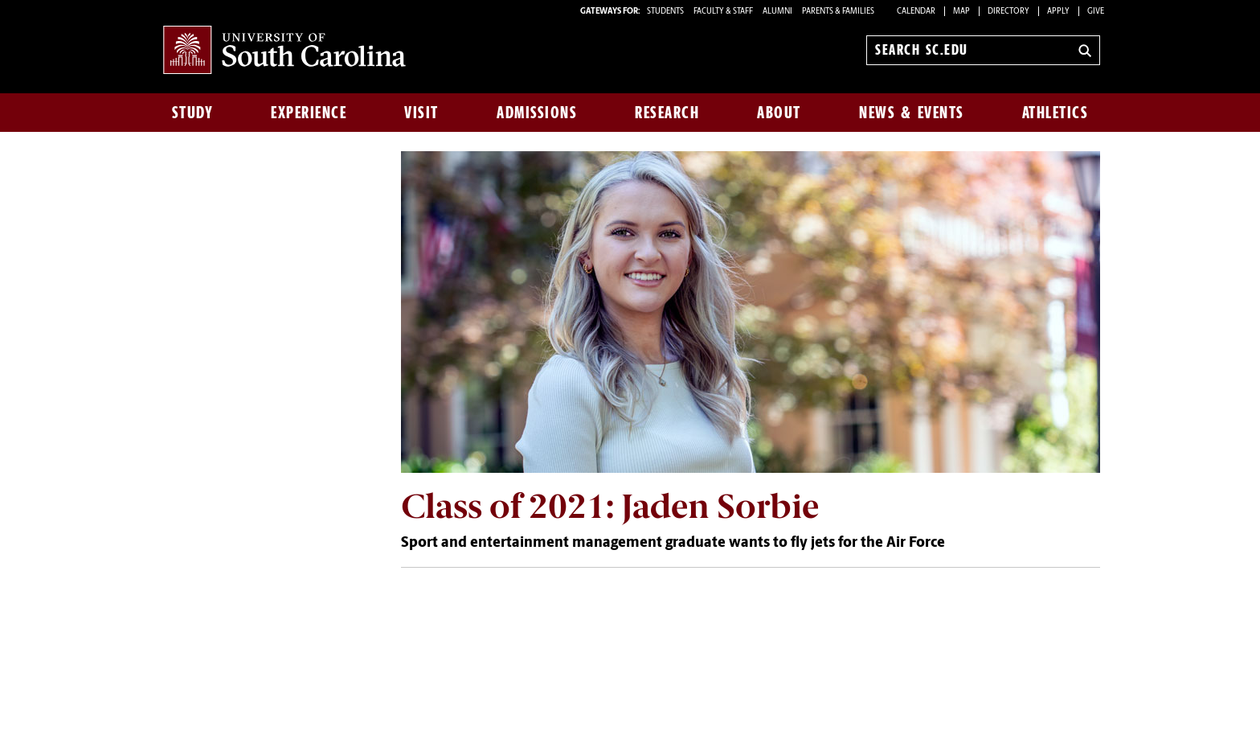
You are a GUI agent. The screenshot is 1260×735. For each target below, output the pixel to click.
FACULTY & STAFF (723, 11)
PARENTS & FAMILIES (838, 11)
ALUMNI (777, 11)
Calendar (916, 11)
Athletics (1055, 112)
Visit (421, 112)
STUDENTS (666, 11)
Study (193, 112)
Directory (1008, 11)
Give (1095, 11)
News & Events (911, 112)
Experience (308, 112)
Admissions (537, 112)
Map (961, 11)
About (779, 112)
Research (667, 112)
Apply (1058, 11)
